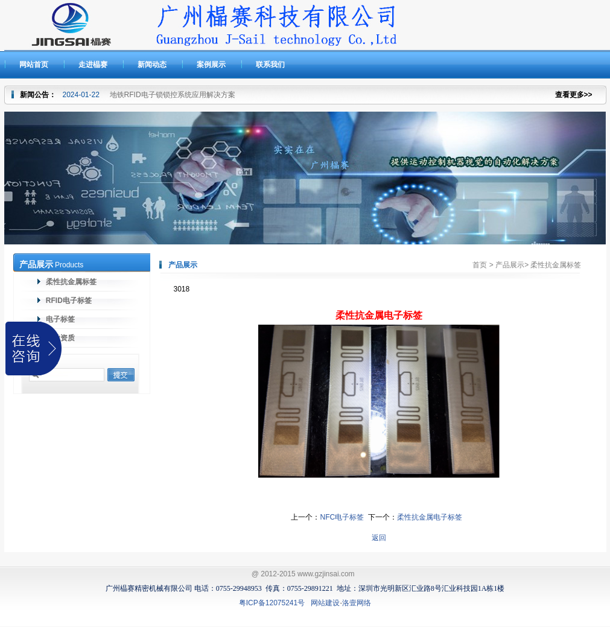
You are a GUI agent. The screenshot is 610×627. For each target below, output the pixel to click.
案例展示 (211, 64)
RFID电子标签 (68, 300)
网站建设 (325, 603)
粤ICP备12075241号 (272, 603)
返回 (379, 537)
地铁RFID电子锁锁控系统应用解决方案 (172, 95)
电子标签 (59, 319)
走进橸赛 (92, 64)
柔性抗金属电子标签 (429, 517)
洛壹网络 (356, 603)
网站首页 (33, 64)
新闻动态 (152, 64)
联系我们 (270, 64)
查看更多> (571, 95)
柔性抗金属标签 (70, 282)
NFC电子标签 (342, 517)
